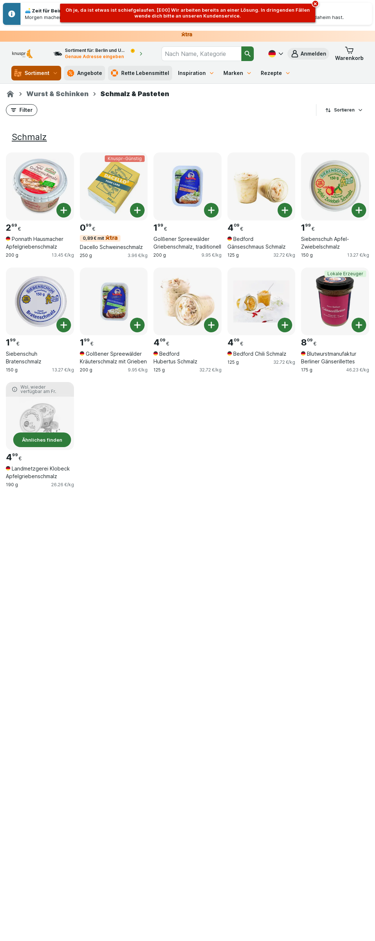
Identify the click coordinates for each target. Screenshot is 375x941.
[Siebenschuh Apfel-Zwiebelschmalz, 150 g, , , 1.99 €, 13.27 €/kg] (335, 186)
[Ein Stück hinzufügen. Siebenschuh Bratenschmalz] (63, 325)
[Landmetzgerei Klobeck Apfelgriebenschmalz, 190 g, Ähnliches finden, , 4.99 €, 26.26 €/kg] (40, 416)
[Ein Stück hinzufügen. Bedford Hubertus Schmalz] (211, 325)
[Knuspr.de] (10, 94)
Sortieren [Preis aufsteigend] (344, 110)
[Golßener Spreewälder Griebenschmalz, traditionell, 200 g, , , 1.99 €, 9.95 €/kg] (187, 186)
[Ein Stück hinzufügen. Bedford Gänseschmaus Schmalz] (285, 210)
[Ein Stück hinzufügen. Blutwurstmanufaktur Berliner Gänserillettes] (359, 325)
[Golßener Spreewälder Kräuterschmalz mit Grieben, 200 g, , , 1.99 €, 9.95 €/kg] (114, 302)
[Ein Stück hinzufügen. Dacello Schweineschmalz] (137, 210)
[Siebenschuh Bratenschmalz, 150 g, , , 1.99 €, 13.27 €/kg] (40, 302)
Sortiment (36, 73)
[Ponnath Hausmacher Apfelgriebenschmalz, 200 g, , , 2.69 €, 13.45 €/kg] (40, 186)
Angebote (84, 73)
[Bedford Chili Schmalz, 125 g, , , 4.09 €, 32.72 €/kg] (261, 302)
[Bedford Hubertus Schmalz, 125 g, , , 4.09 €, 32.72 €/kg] (187, 302)
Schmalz (29, 137)
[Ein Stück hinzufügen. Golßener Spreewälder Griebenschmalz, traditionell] (211, 210)
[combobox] (201, 53)
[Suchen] (247, 53)
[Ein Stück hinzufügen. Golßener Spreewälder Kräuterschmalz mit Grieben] (137, 325)
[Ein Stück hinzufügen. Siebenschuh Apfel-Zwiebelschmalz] (359, 210)
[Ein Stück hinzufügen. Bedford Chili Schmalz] (285, 325)
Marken (237, 73)
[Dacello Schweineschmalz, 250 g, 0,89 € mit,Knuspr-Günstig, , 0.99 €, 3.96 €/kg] (114, 186)
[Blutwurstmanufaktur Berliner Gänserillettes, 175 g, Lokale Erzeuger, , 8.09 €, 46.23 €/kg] (335, 302)
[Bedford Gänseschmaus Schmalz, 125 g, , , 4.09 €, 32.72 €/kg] (261, 186)
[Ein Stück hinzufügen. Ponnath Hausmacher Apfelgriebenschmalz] (63, 210)
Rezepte (276, 73)
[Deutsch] (275, 53)
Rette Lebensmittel (140, 73)
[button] (308, 54)
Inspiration (196, 73)
